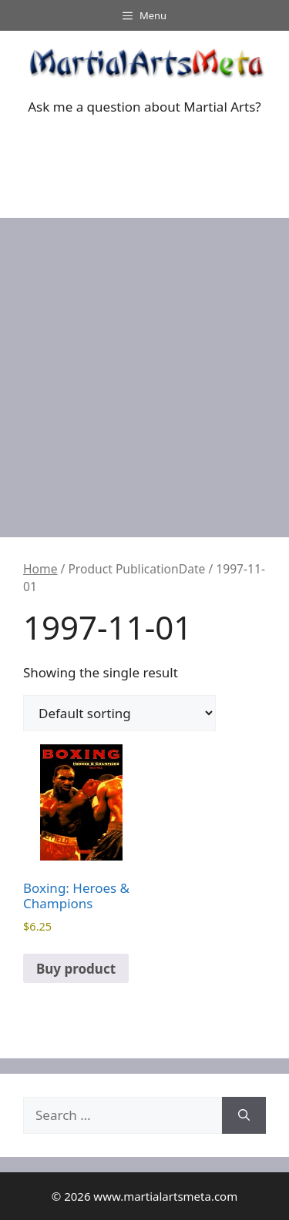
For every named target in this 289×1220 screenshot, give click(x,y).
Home (40, 568)
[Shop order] (119, 713)
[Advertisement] (144, 370)
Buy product (76, 969)
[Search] (244, 1115)
